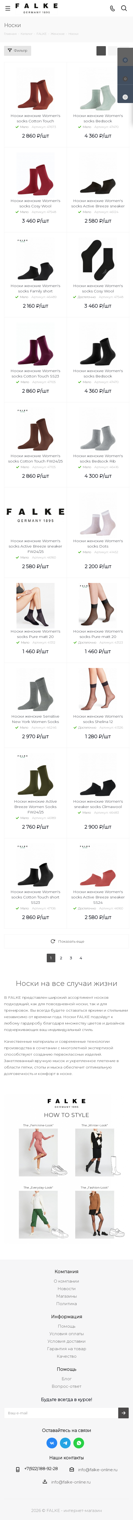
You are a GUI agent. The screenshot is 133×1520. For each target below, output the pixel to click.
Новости (66, 1288)
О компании (66, 1281)
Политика (66, 1303)
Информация (66, 1316)
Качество (67, 1356)
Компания (66, 1271)
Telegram (65, 1443)
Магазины (66, 1296)
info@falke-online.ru (97, 1469)
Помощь (66, 1326)
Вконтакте (51, 1443)
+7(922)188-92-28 (41, 1468)
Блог (66, 1378)
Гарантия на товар (66, 1348)
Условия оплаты (66, 1333)
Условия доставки (67, 1341)
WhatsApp (78, 1443)
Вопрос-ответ (66, 1386)
